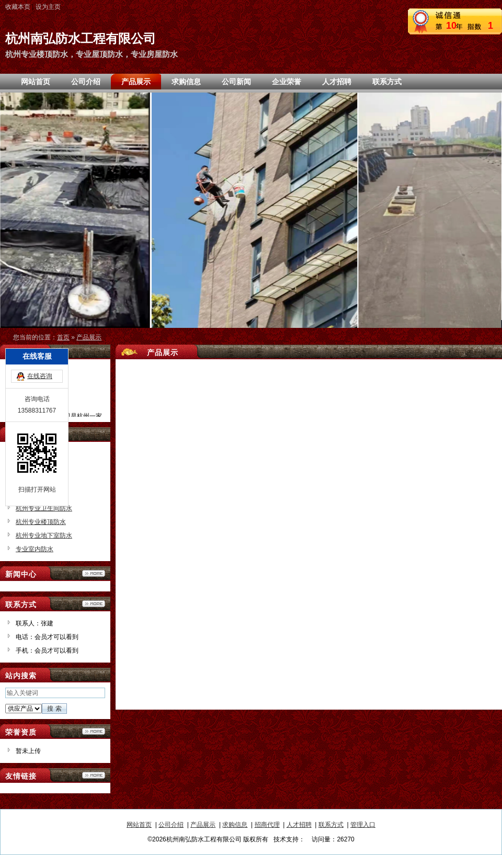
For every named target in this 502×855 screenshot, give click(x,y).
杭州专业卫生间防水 (44, 508)
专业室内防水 (34, 549)
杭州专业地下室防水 (44, 535)
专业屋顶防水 (34, 467)
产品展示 (88, 337)
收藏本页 (17, 6)
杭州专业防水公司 (41, 494)
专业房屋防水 (34, 481)
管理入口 (362, 824)
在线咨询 (39, 332)
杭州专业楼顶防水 (41, 522)
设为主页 (48, 6)
